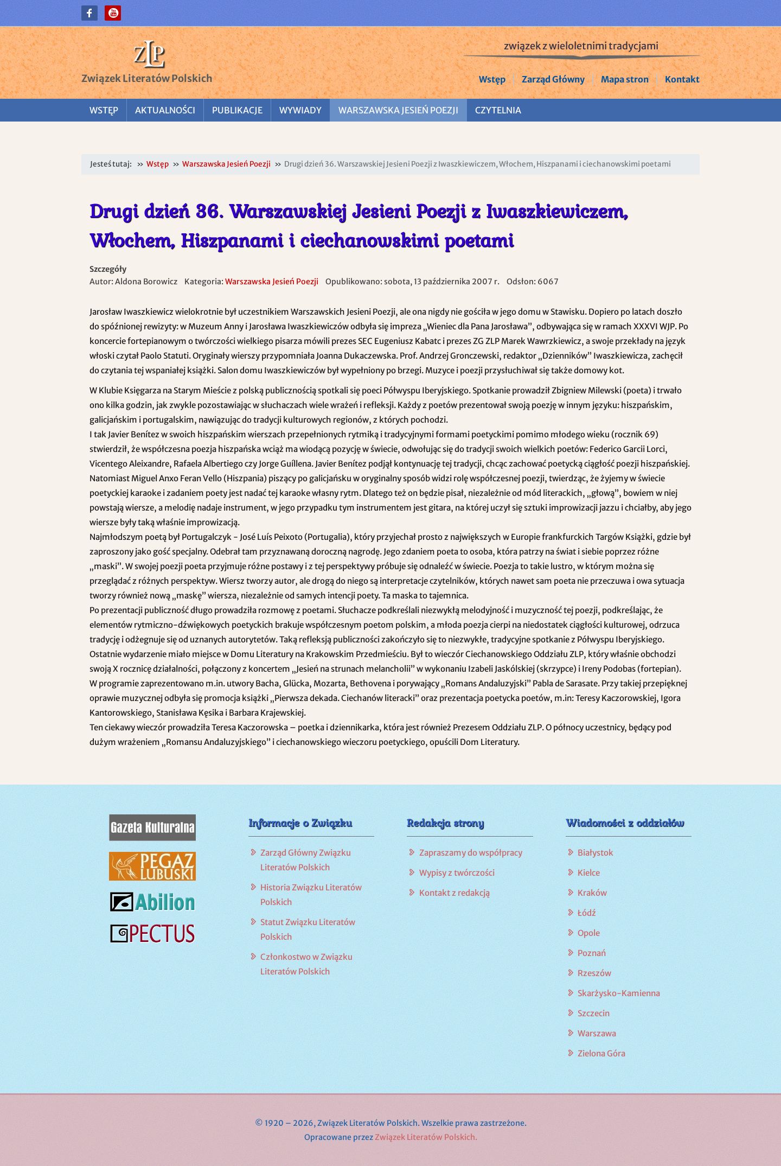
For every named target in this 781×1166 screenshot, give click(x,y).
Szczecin (594, 1013)
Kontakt (682, 79)
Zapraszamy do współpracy (470, 853)
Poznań (592, 953)
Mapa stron (625, 79)
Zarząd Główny (553, 79)
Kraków (592, 893)
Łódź (587, 913)
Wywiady (300, 110)
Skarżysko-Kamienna (619, 993)
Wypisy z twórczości (457, 873)
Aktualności (165, 110)
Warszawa (597, 1033)
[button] (89, 13)
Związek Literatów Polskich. (426, 1137)
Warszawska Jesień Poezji (398, 110)
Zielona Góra (601, 1053)
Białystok (595, 853)
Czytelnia (498, 110)
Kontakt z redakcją (454, 893)
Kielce (589, 873)
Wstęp (492, 79)
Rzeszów (594, 973)
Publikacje (237, 110)
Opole (589, 933)
